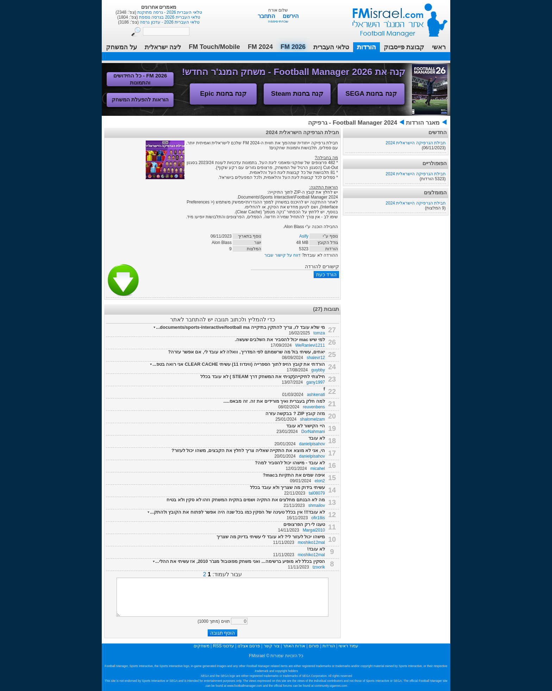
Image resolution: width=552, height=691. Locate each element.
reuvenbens (314, 406)
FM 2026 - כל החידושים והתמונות (140, 79)
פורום (314, 645)
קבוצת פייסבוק (404, 47)
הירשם (291, 16)
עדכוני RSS (223, 645)
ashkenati (316, 394)
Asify (303, 236)
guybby (318, 370)
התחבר (267, 16)
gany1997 (315, 382)
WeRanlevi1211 (310, 345)
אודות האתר (294, 645)
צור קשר (272, 645)
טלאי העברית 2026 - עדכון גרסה (169, 22)
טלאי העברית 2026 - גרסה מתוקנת (169, 12)
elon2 (320, 480)
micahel (317, 468)
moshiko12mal (311, 542)
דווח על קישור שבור (282, 255)
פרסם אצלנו (249, 645)
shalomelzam (312, 419)
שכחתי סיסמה (278, 21)
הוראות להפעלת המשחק (140, 99)
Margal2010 (314, 530)
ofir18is (318, 517)
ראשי (439, 47)
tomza (319, 333)
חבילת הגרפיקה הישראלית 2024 (415, 142)
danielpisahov (312, 443)
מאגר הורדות (423, 122)
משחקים (201, 645)
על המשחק (121, 47)
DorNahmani (313, 431)
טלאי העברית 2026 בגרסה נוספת (169, 17)
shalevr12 (316, 357)
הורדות (366, 47)
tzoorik (319, 567)
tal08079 (317, 493)
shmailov (316, 505)
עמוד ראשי (395, 17)
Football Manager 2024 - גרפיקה (352, 122)
